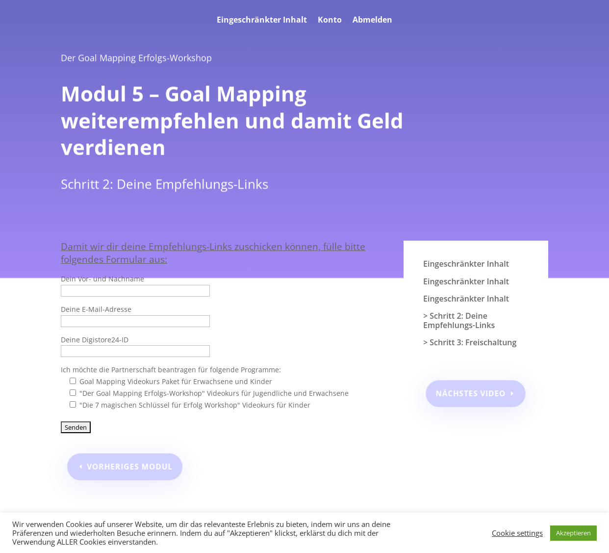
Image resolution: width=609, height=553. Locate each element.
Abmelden (372, 20)
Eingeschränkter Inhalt (262, 20)
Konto (330, 20)
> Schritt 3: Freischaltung (469, 343)
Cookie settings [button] (517, 532)
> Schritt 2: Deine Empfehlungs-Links (459, 321)
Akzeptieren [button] (573, 532)
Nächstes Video (471, 393)
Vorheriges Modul (131, 466)
